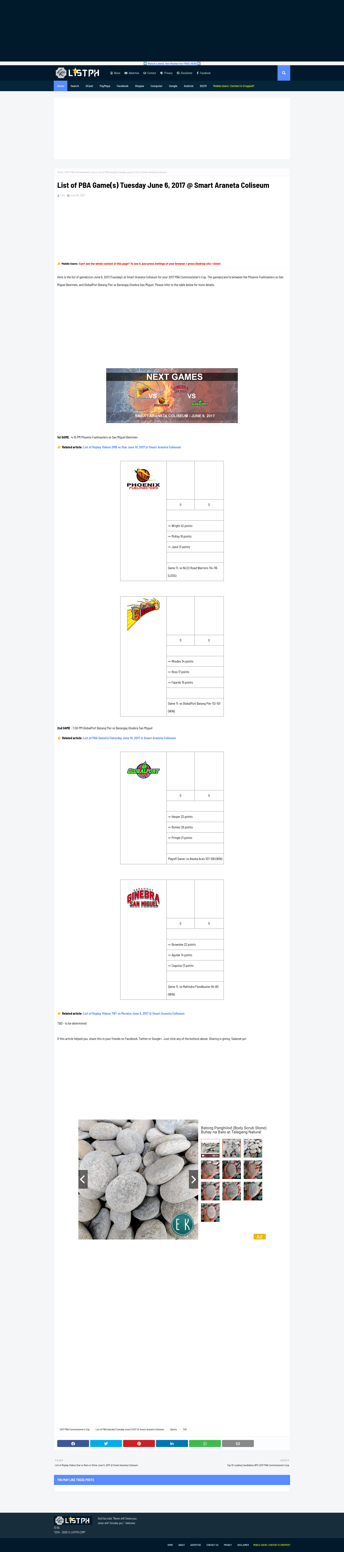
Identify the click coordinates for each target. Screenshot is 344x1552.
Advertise (132, 73)
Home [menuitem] (60, 86)
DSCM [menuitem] (203, 86)
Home (60, 172)
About (115, 73)
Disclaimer (184, 73)
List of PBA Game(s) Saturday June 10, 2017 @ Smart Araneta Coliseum (129, 738)
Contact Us (212, 1544)
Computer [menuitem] (156, 86)
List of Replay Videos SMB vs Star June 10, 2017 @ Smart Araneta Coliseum (132, 447)
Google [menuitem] (173, 86)
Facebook (204, 73)
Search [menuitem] (75, 86)
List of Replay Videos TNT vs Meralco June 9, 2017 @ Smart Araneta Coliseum (134, 1013)
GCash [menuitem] (89, 86)
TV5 (185, 1429)
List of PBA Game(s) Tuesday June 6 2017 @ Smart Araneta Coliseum (130, 1429)
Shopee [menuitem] (139, 86)
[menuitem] (234, 86)
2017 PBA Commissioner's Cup (80, 172)
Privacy (166, 73)
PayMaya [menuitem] (105, 86)
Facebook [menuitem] (122, 86)
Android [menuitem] (188, 86)
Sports (173, 1429)
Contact (149, 73)
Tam (62, 195)
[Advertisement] (172, 31)
